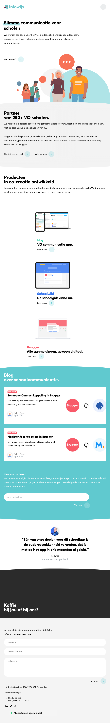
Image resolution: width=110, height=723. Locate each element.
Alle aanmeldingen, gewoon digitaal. (55, 349)
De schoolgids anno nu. (55, 295)
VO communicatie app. (55, 242)
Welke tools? (10, 59)
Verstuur (78, 505)
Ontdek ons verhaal (13, 154)
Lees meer (42, 249)
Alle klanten (41, 154)
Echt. (49, 630)
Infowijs (14, 6)
